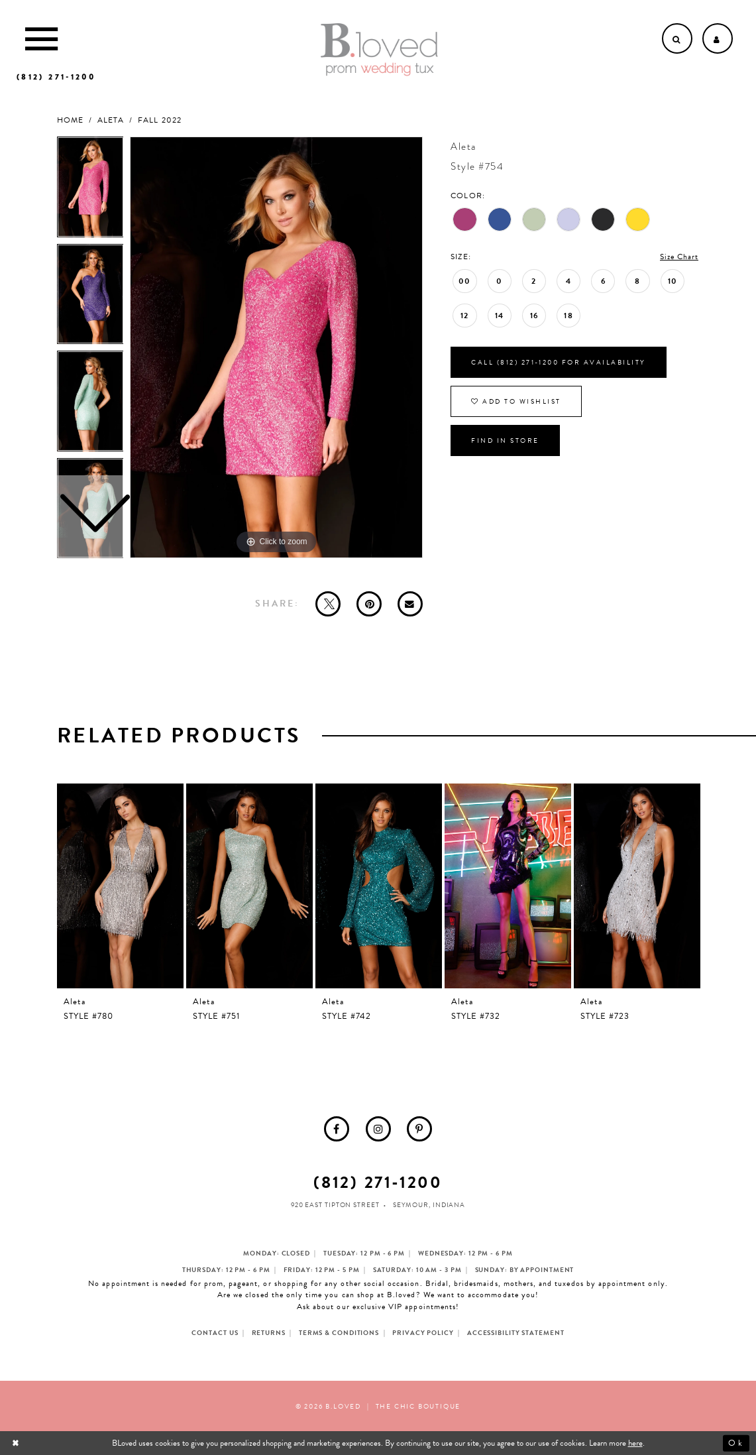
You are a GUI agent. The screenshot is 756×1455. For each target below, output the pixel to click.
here (635, 1443)
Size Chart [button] (679, 256)
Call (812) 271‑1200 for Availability (558, 362)
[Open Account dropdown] (717, 38)
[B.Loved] (379, 49)
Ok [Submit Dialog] (735, 1443)
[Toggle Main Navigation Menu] (41, 38)
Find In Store (505, 440)
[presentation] (120, 886)
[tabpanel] (276, 347)
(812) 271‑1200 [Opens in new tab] (378, 1182)
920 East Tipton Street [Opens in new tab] (335, 1205)
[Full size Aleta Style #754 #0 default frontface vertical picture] (276, 347)
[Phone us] (56, 77)
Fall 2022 (159, 120)
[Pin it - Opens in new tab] (369, 603)
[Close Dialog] (17, 1443)
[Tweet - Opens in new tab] (328, 603)
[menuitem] (336, 1128)
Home (70, 120)
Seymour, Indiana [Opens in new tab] (429, 1205)
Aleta (110, 120)
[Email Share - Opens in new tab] (410, 603)
